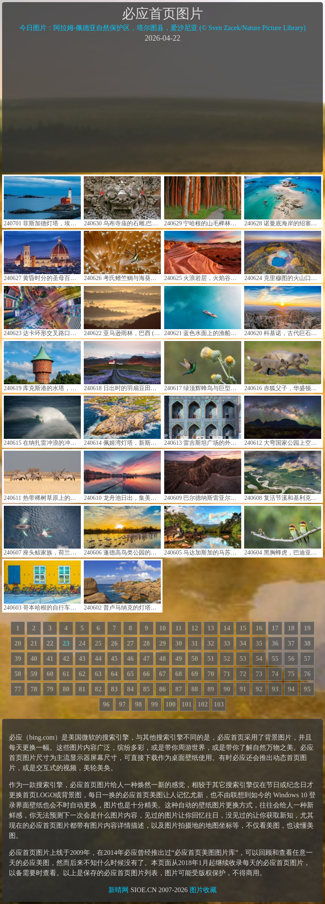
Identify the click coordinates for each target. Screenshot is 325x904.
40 (33, 658)
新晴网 (118, 889)
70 (210, 673)
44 (98, 658)
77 (17, 689)
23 (66, 643)
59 (33, 673)
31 (194, 643)
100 (170, 704)
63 (98, 673)
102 (203, 704)
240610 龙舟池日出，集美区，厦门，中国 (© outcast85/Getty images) (122, 476)
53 (243, 658)
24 (82, 643)
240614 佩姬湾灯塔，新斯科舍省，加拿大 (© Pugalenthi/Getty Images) (122, 421)
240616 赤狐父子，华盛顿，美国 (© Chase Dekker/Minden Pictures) (282, 366)
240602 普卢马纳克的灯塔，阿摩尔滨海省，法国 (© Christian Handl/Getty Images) (122, 585)
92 (259, 689)
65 (130, 673)
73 (259, 673)
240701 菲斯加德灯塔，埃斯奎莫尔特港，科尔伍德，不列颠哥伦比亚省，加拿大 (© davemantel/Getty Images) (42, 201)
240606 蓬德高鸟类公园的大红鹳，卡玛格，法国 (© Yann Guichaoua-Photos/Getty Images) (122, 531)
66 (146, 673)
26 (114, 643)
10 (162, 628)
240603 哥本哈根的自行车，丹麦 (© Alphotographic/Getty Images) (42, 585)
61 (66, 673)
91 (243, 689)
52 (226, 658)
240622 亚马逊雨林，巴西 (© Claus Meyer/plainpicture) (122, 311)
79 (50, 689)
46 (130, 658)
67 (162, 673)
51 (210, 658)
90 (226, 689)
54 (259, 658)
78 (33, 689)
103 (219, 704)
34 (243, 643)
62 (82, 673)
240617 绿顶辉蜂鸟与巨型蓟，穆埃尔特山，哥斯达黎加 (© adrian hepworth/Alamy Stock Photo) (202, 366)
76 (307, 673)
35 (259, 643)
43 (82, 658)
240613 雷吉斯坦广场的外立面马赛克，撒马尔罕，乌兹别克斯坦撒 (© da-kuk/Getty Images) (202, 421)
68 (178, 673)
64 (114, 673)
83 (114, 689)
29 (162, 643)
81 (82, 689)
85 (146, 689)
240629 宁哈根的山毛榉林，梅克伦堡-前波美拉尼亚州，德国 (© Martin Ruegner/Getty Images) (202, 201)
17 (275, 628)
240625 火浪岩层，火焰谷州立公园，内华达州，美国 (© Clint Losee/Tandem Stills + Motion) (202, 256)
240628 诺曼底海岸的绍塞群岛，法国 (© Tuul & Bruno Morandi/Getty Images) (282, 201)
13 (210, 628)
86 (162, 689)
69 (194, 673)
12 (194, 628)
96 (106, 704)
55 (275, 658)
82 (98, 689)
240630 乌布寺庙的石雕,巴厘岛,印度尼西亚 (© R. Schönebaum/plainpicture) (122, 201)
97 (122, 704)
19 (307, 628)
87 (178, 689)
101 (187, 704)
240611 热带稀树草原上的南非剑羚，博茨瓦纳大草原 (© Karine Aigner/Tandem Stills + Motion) (42, 476)
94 (291, 689)
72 (243, 673)
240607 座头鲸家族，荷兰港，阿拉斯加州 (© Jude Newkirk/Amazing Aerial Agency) (42, 531)
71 (226, 673)
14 (226, 628)
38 (307, 643)
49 (178, 658)
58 (17, 673)
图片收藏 (203, 889)
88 (194, 689)
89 (210, 689)
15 (243, 628)
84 (130, 689)
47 (146, 658)
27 (130, 643)
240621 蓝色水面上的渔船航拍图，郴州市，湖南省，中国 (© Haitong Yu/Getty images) (202, 311)
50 (194, 658)
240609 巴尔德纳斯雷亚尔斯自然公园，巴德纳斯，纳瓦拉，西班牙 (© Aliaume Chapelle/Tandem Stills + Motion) (202, 476)
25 (98, 643)
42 (66, 658)
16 (259, 628)
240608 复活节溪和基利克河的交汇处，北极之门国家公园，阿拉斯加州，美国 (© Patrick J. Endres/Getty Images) (282, 476)
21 (33, 643)
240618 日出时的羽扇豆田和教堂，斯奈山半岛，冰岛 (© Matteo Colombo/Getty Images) (122, 366)
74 (275, 673)
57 (307, 658)
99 (154, 704)
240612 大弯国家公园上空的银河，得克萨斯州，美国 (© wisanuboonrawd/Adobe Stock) (282, 421)
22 (50, 643)
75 (291, 673)
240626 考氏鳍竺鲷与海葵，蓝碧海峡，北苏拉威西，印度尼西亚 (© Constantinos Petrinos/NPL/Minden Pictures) (122, 256)
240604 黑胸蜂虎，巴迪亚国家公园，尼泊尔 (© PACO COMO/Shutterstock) (282, 531)
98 (138, 704)
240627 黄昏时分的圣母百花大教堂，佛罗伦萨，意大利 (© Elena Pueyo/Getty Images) (42, 256)
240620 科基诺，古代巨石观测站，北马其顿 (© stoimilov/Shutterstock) (282, 311)
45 (114, 658)
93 (275, 689)
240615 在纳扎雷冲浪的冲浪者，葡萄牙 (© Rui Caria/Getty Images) (42, 421)
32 (210, 643)
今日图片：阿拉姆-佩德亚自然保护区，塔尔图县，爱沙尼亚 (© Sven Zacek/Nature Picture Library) (162, 27)
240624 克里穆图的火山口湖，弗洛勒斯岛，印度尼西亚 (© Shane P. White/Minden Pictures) (282, 256)
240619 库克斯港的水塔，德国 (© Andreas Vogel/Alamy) (42, 366)
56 (291, 658)
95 (307, 689)
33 (226, 643)
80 (66, 689)
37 (291, 643)
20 (17, 643)
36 (275, 643)
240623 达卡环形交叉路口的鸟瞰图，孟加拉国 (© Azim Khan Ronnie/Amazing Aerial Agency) (42, 311)
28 (146, 643)
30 (178, 643)
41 (50, 658)
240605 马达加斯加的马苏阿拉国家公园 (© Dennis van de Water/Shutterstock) (202, 531)
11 (178, 628)
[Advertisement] (162, 106)
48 (162, 658)
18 (291, 628)
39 (17, 658)
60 (50, 673)
